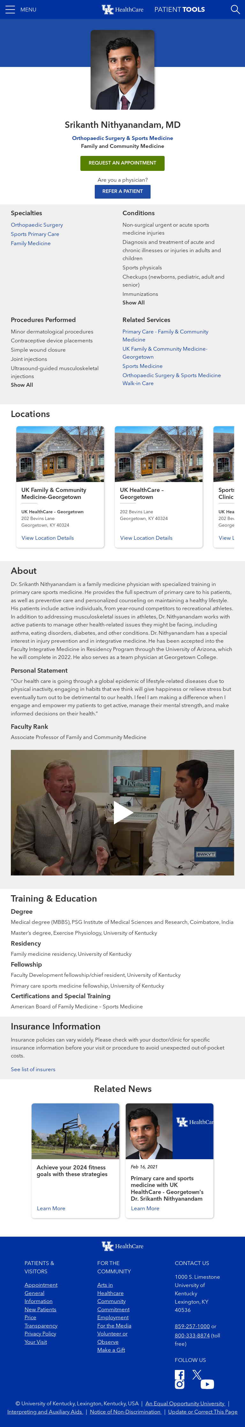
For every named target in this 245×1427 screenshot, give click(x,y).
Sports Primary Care (35, 234)
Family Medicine (31, 243)
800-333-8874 (192, 1336)
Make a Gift (111, 1350)
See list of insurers (33, 1069)
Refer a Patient (122, 191)
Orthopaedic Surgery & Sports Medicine (122, 138)
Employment (113, 1318)
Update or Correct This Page (203, 1412)
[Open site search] (235, 9)
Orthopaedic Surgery (37, 225)
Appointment (41, 1285)
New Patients (40, 1310)
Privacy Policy (40, 1334)
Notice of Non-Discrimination (126, 1412)
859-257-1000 (192, 1326)
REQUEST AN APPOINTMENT (122, 163)
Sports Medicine (142, 366)
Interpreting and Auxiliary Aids (45, 1412)
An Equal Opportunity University (185, 1404)
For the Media (114, 1326)
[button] (21, 9)
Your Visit (36, 1342)
